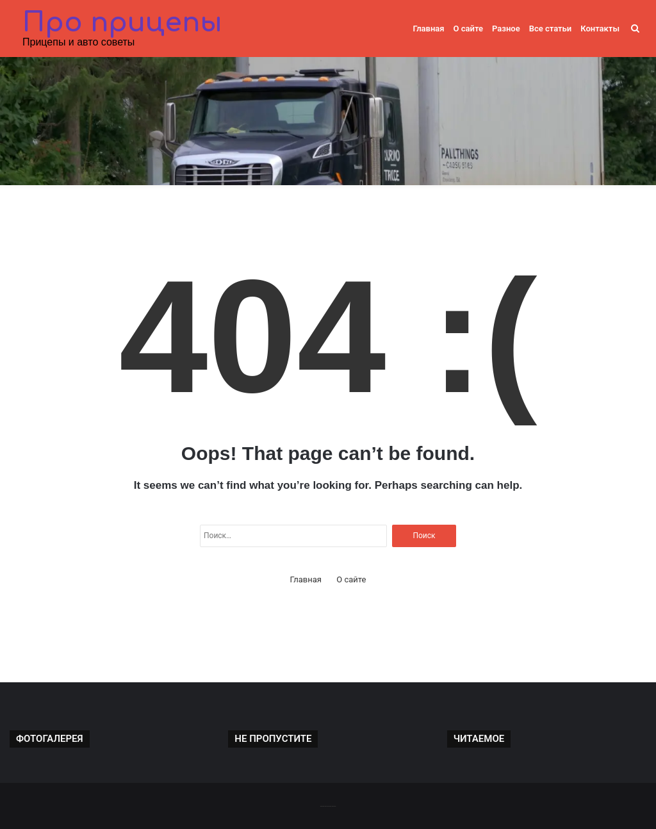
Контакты (599, 28)
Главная (428, 28)
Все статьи (550, 28)
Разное (506, 28)
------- (328, 805)
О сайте (468, 28)
